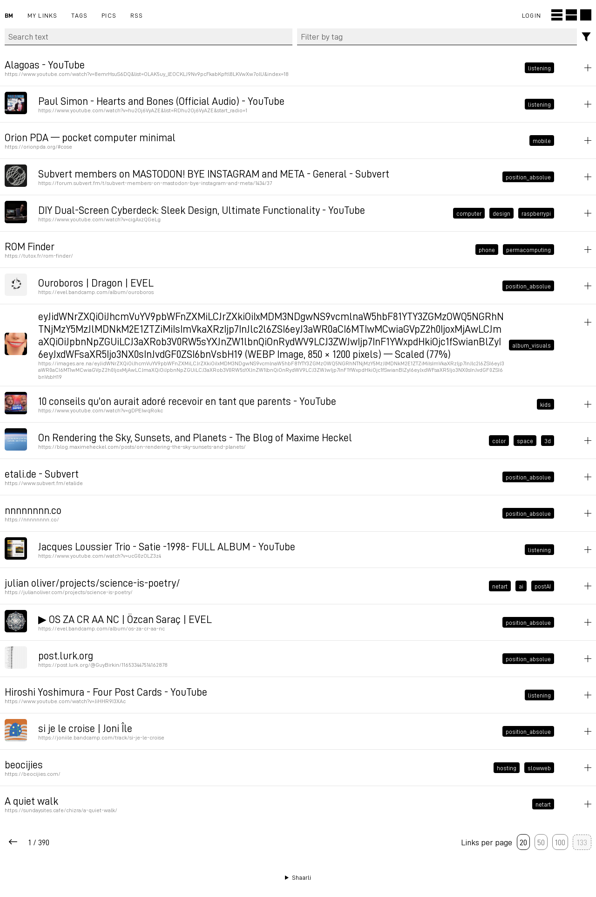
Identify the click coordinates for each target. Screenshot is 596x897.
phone (487, 249)
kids (545, 404)
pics (109, 15)
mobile (542, 140)
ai (521, 586)
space (525, 441)
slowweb (539, 768)
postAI (543, 586)
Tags (79, 15)
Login (531, 15)
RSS (136, 15)
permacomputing (528, 249)
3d (547, 441)
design (501, 213)
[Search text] (148, 36)
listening (539, 67)
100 (560, 842)
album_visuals (531, 345)
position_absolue (528, 176)
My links (42, 15)
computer (468, 213)
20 (523, 842)
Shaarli (301, 877)
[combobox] (437, 36)
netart (500, 586)
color (499, 441)
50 (541, 842)
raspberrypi (536, 213)
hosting (506, 768)
